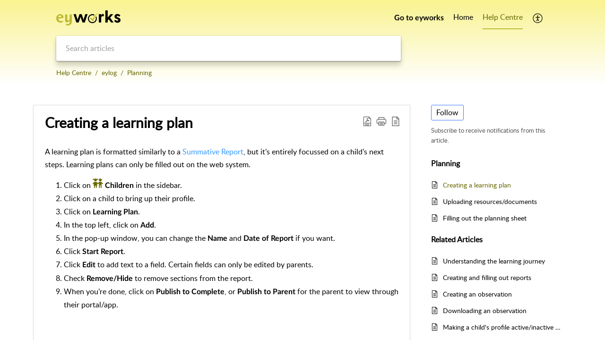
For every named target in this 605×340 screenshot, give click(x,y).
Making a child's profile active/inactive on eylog (502, 327)
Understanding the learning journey (494, 260)
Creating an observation (477, 293)
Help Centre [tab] (503, 17)
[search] (228, 48)
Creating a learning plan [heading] (119, 123)
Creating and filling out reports (487, 277)
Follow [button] (447, 112)
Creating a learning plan (477, 184)
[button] (538, 18)
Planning (139, 72)
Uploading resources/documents (490, 201)
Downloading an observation (485, 310)
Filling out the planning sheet (485, 217)
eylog (109, 72)
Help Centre (73, 72)
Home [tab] (463, 17)
